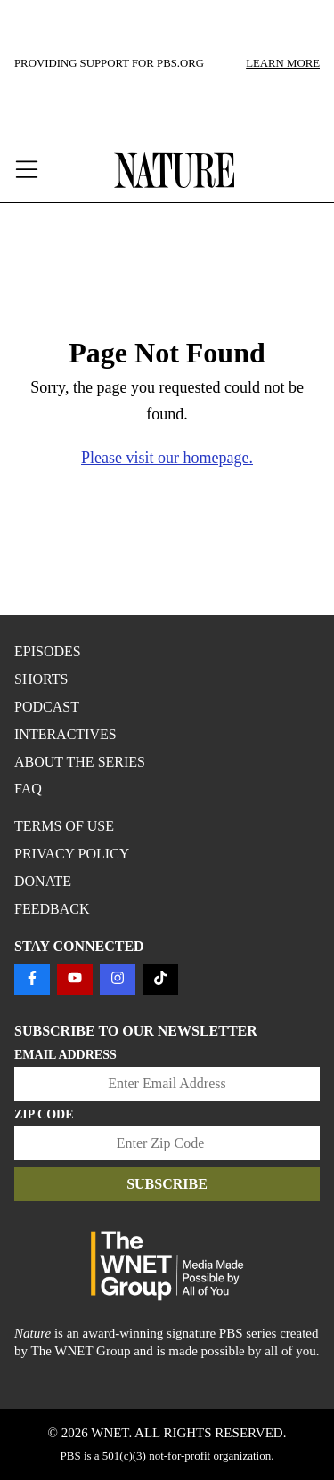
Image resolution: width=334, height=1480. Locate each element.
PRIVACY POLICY (71, 853)
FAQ (28, 788)
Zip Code (44, 1114)
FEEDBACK (51, 908)
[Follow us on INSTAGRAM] (117, 979)
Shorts (41, 679)
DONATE (42, 881)
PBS (71, 1455)
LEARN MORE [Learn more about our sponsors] (283, 63)
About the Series (79, 761)
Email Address (65, 1054)
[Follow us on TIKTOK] (160, 979)
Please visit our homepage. (167, 458)
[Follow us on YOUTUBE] (75, 979)
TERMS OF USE (64, 826)
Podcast (46, 706)
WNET (109, 1433)
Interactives (65, 734)
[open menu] (45, 170)
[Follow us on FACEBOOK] (32, 979)
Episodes (47, 651)
